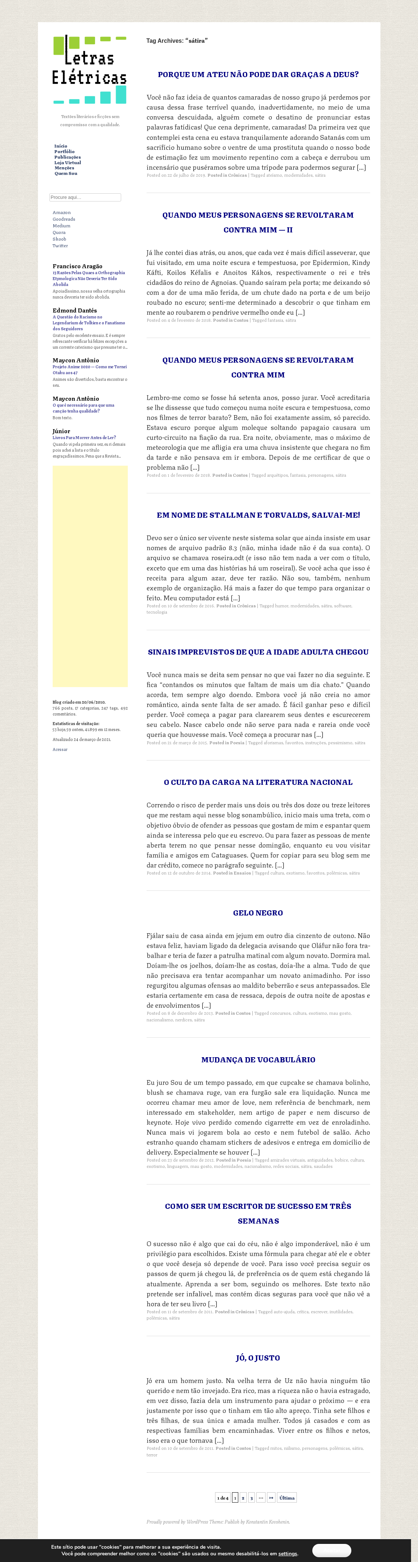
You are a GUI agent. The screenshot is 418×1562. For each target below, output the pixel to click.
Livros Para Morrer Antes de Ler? (84, 437)
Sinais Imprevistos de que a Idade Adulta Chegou (258, 651)
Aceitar (331, 1550)
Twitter (60, 245)
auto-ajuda (284, 1311)
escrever (319, 1311)
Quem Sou (66, 173)
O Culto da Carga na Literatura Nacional (258, 781)
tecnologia (157, 611)
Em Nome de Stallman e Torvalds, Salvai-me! (258, 514)
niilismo (292, 1447)
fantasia (275, 319)
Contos (241, 319)
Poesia (237, 742)
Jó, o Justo (258, 1357)
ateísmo (274, 174)
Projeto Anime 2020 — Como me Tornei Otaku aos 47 (90, 369)
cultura (277, 872)
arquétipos (277, 474)
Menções (64, 167)
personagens (320, 474)
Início (61, 146)
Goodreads (64, 218)
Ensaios (242, 872)
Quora (59, 231)
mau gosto (340, 1012)
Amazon (62, 211)
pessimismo (340, 742)
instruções (315, 742)
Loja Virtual (68, 162)
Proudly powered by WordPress (177, 1521)
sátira (320, 174)
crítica (303, 1311)
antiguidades (320, 1159)
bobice (341, 1159)
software (342, 605)
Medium (61, 225)
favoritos (294, 742)
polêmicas (337, 872)
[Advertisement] (90, 576)
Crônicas (237, 174)
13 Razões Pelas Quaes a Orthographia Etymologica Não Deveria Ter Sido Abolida (89, 278)
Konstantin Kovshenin (267, 1521)
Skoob (59, 238)
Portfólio (65, 151)
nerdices (183, 1019)
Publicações (68, 157)
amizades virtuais (287, 1159)
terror (152, 1454)
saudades (323, 1165)
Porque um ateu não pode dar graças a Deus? (258, 73)
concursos (280, 1012)
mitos (276, 1447)
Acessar (60, 749)
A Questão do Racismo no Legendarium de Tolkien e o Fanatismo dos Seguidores (89, 322)
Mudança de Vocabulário (258, 1059)
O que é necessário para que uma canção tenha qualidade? (83, 407)
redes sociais (286, 1165)
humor (281, 605)
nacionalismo (160, 1019)
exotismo (295, 872)
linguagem (177, 1165)
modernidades (298, 174)
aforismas (273, 742)
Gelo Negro (258, 912)
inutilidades (341, 1311)
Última (287, 1497)
